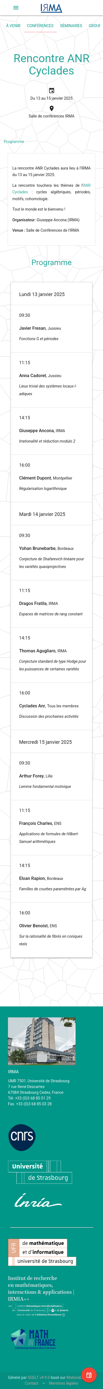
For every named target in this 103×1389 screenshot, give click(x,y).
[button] (16, 7)
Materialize (75, 1377)
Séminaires (71, 26)
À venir (13, 26)
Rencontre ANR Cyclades (51, 64)
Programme (14, 141)
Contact (31, 1383)
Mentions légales (63, 1383)
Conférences (40, 26)
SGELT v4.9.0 (39, 1377)
